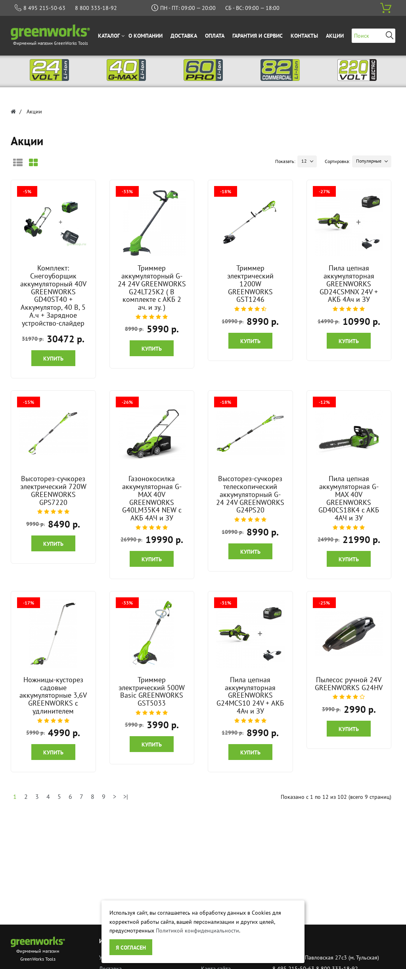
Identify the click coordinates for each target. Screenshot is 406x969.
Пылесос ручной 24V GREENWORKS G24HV (349, 683)
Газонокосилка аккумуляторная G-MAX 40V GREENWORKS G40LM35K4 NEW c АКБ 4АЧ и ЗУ (152, 498)
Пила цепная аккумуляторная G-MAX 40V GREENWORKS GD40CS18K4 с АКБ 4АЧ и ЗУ (348, 498)
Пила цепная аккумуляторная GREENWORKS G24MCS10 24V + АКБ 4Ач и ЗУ (250, 695)
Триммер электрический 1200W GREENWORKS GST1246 (250, 283)
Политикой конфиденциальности (197, 930)
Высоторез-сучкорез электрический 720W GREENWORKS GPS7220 (53, 490)
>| (125, 796)
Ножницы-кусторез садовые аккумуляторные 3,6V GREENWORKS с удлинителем (53, 695)
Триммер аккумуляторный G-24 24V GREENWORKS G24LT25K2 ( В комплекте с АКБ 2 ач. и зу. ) (152, 287)
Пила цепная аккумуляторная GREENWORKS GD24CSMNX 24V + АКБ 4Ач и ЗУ (349, 283)
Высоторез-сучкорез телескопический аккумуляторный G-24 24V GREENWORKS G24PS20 (250, 494)
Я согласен (131, 947)
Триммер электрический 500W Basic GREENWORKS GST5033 (152, 691)
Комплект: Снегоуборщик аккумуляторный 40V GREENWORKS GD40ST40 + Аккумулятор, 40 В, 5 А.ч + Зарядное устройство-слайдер (53, 295)
